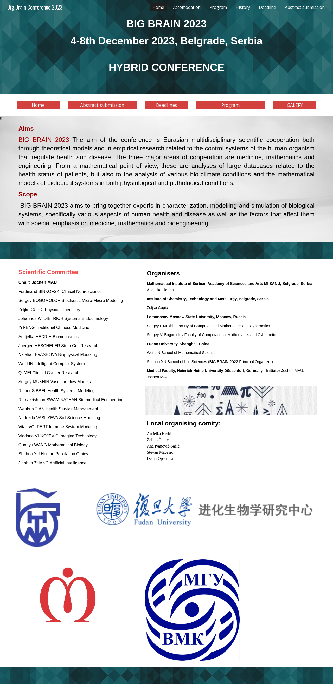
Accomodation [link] (187, 7)
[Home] (38, 104)
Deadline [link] (267, 7)
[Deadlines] (166, 104)
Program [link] (218, 7)
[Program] (230, 104)
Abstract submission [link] (305, 7)
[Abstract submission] (102, 104)
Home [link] (158, 7)
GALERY (295, 105)
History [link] (243, 7)
